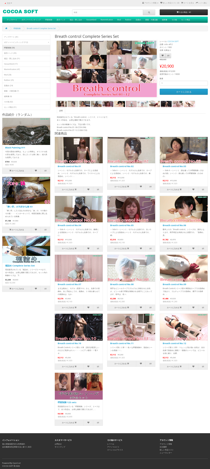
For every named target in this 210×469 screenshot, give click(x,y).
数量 (161, 78)
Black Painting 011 (15, 147)
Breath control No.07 (69, 284)
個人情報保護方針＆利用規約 (13, 444)
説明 (61, 110)
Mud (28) (7, 74)
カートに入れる (183, 91)
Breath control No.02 (122, 166)
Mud (119, 19)
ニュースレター (166, 452)
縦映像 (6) (8, 96)
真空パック (61, 19)
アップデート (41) (11, 37)
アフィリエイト (113, 447)
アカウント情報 (166, 444)
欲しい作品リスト (167, 450)
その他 (174, 19)
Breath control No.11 (122, 343)
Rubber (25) (9, 80)
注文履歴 (163, 447)
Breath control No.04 (69, 225)
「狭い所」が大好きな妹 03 (19, 206)
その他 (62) (8, 101)
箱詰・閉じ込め (76, 19)
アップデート (12, 19)
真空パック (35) (10, 53)
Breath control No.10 (69, 343)
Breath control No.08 (122, 284)
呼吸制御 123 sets (67, 402)
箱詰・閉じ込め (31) (12, 58)
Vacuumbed (91, 19)
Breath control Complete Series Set (41, 28)
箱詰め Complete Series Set (20, 265)
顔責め (138, 19)
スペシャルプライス (115, 450)
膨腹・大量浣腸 (151, 19)
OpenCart (17, 463)
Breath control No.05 (122, 225)
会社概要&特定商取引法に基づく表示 (17, 447)
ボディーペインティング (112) (27, 42)
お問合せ (58, 444)
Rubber (128, 19)
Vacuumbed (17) (11, 64)
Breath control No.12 (174, 343)
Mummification (107, 19)
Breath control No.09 (174, 284)
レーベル (110, 444)
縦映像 (164, 19)
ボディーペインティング (31, 19)
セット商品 (185, 19)
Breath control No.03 (174, 166)
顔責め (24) (8, 85)
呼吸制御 (48, 19)
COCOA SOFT (173, 41)
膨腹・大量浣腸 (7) (11, 91)
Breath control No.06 (174, 225)
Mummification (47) (12, 69)
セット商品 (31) (10, 107)
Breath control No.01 (69, 166)
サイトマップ (60, 447)
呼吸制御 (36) (9, 47)
